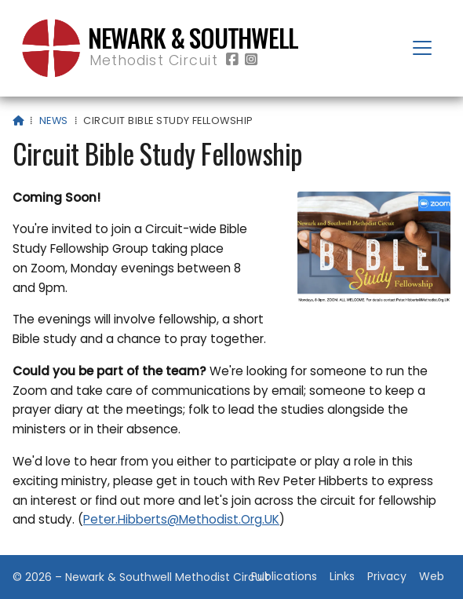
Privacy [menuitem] (386, 576)
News (53, 120)
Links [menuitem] (342, 576)
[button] (422, 48)
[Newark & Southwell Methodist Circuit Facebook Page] (232, 60)
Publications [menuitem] (284, 576)
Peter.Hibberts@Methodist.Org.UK (181, 519)
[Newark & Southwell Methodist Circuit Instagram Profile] (251, 60)
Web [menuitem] (431, 576)
